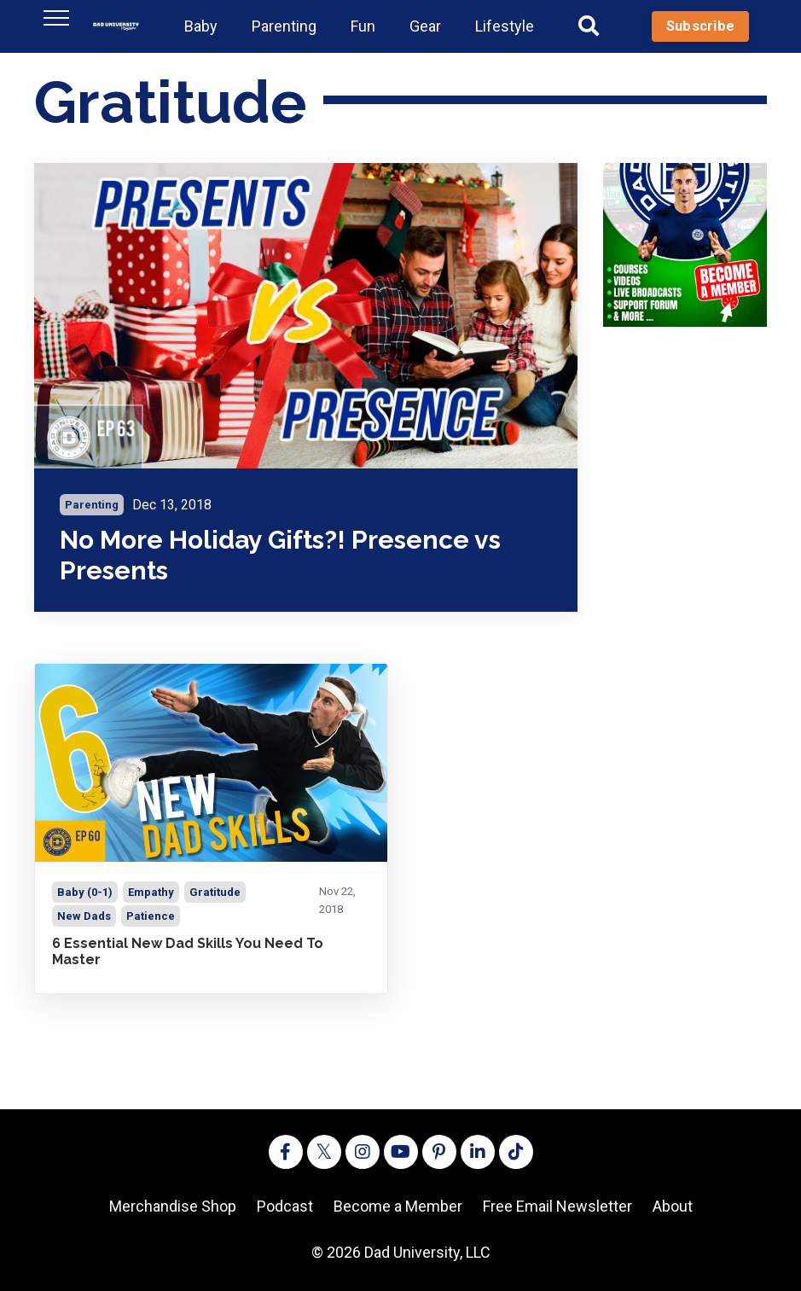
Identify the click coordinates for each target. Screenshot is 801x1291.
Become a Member (398, 1206)
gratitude (215, 892)
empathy (151, 892)
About (673, 1206)
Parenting (284, 26)
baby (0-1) (85, 892)
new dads (84, 916)
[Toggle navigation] (56, 18)
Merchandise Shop (172, 1206)
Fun (363, 26)
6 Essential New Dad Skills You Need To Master (187, 951)
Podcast (285, 1206)
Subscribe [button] (700, 26)
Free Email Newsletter (557, 1206)
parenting (92, 504)
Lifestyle (504, 26)
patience (150, 916)
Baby (201, 26)
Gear (425, 26)
